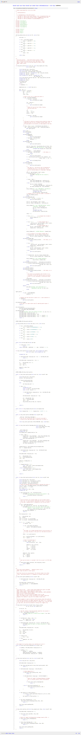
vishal (33, 5)
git (30, 5)
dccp (54, 5)
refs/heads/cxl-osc (43, 5)
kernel (14, 5)
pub (18, 5)
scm (21, 5)
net (51, 5)
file (36, 8)
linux (24, 5)
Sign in (79, 1)
